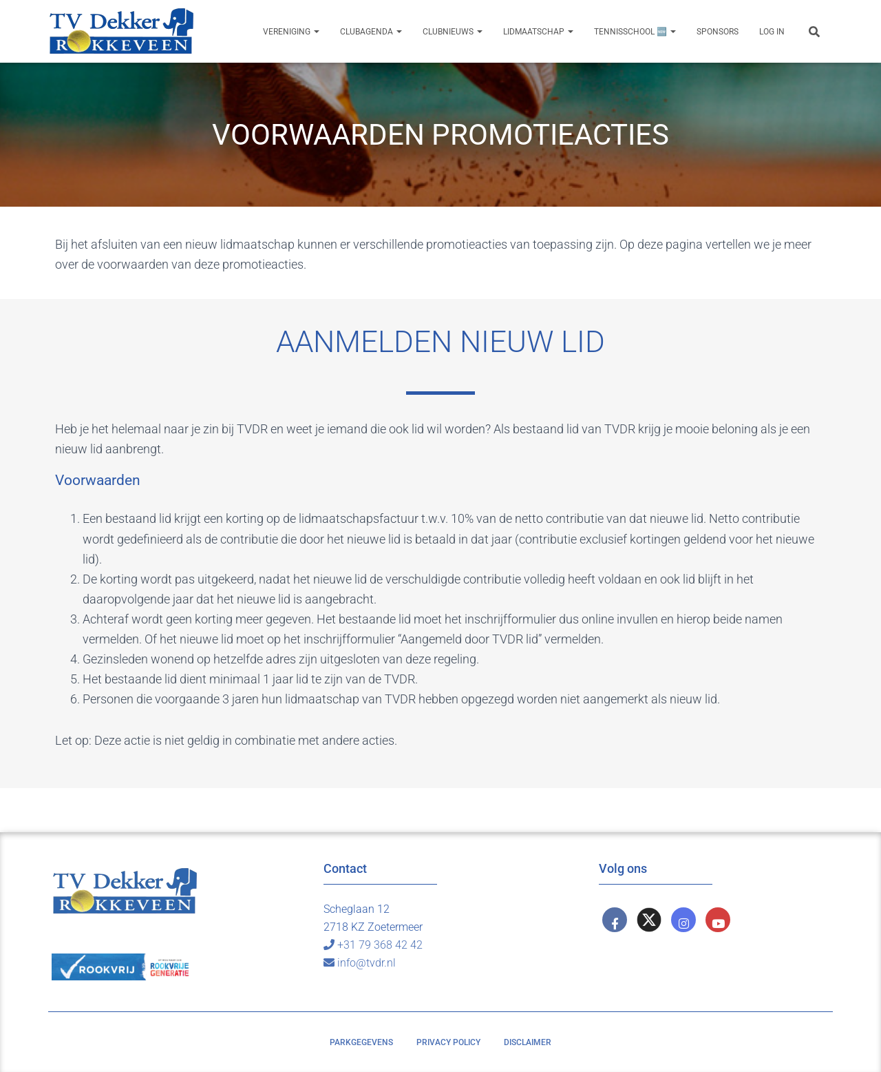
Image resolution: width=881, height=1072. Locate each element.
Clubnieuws (452, 32)
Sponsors (718, 32)
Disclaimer (527, 1042)
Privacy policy (448, 1042)
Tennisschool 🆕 (635, 32)
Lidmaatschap (538, 32)
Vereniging (291, 32)
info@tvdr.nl (359, 962)
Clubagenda (371, 32)
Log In (772, 32)
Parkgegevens (361, 1042)
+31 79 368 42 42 (373, 944)
